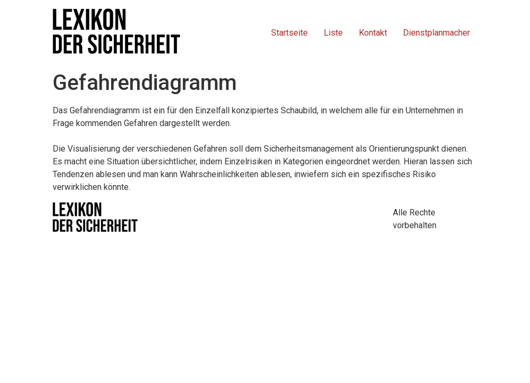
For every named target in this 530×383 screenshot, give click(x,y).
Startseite (289, 33)
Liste (333, 33)
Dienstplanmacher (436, 33)
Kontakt (373, 33)
